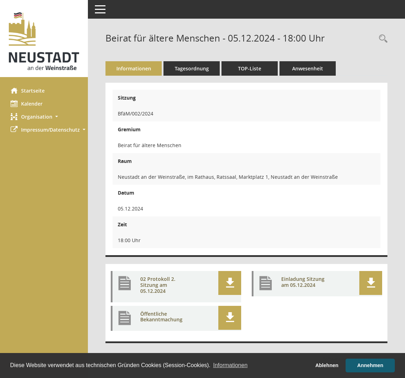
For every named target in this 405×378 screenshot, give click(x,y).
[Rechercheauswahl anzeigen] (381, 39)
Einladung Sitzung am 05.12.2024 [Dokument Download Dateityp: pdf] (302, 282)
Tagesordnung (192, 68)
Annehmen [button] (370, 365)
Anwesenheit (307, 68)
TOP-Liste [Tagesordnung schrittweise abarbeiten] (249, 68)
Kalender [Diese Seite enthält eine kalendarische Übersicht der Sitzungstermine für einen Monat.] (27, 103)
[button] (44, 116)
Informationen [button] (230, 365)
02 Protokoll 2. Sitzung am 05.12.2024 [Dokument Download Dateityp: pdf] (157, 285)
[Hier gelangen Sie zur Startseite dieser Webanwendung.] (44, 41)
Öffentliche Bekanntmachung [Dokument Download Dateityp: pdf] (161, 316)
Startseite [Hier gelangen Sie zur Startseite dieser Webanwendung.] (28, 90)
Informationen (133, 68)
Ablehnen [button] (327, 365)
